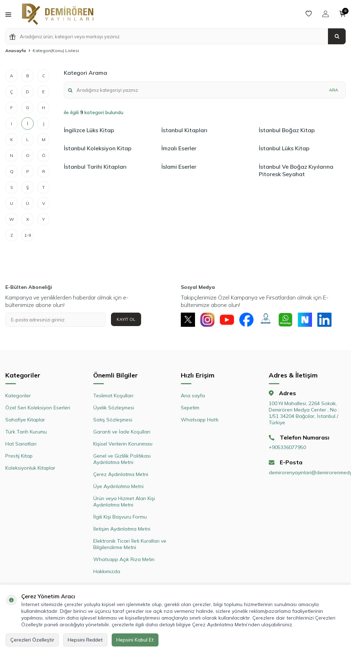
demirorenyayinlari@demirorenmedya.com (307, 472)
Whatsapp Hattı (199, 419)
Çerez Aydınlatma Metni (120, 474)
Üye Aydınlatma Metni (118, 486)
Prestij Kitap (19, 456)
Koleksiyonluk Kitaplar (30, 468)
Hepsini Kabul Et (135, 640)
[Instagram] (207, 320)
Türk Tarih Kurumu (26, 432)
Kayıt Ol (126, 319)
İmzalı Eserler (178, 148)
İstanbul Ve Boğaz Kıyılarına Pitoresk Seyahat (296, 170)
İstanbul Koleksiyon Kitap (98, 148)
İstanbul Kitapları (184, 130)
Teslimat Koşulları (113, 395)
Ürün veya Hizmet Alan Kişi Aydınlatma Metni (124, 501)
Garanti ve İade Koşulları (121, 432)
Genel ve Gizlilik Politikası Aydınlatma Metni (122, 459)
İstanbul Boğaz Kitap (287, 130)
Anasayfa (15, 50)
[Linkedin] (324, 320)
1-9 (27, 235)
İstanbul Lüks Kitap (284, 148)
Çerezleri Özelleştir (32, 640)
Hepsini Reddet (85, 640)
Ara (333, 90)
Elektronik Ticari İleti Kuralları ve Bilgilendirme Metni (129, 544)
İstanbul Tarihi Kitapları (95, 166)
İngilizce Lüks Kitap (89, 130)
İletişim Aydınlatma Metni (121, 529)
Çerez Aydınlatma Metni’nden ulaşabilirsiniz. (242, 624)
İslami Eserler (178, 166)
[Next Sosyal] (305, 320)
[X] (188, 320)
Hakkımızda (106, 571)
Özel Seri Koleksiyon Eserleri (37, 407)
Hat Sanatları (21, 444)
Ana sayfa (193, 395)
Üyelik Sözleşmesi (113, 407)
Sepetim (190, 407)
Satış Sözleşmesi (112, 419)
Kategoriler (18, 395)
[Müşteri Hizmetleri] (266, 320)
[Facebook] (246, 320)
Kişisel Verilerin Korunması (122, 444)
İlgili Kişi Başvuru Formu (120, 517)
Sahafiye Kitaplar (25, 419)
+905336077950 (287, 447)
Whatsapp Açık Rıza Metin (124, 559)
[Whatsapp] (285, 320)
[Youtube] (227, 320)
